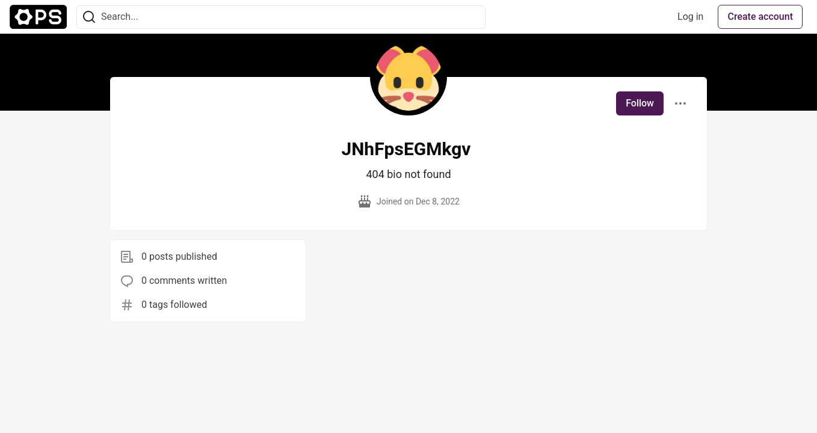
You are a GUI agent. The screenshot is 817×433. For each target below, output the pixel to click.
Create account (760, 16)
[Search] (89, 17)
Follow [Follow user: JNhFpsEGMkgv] (640, 103)
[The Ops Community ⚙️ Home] (38, 17)
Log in (690, 16)
